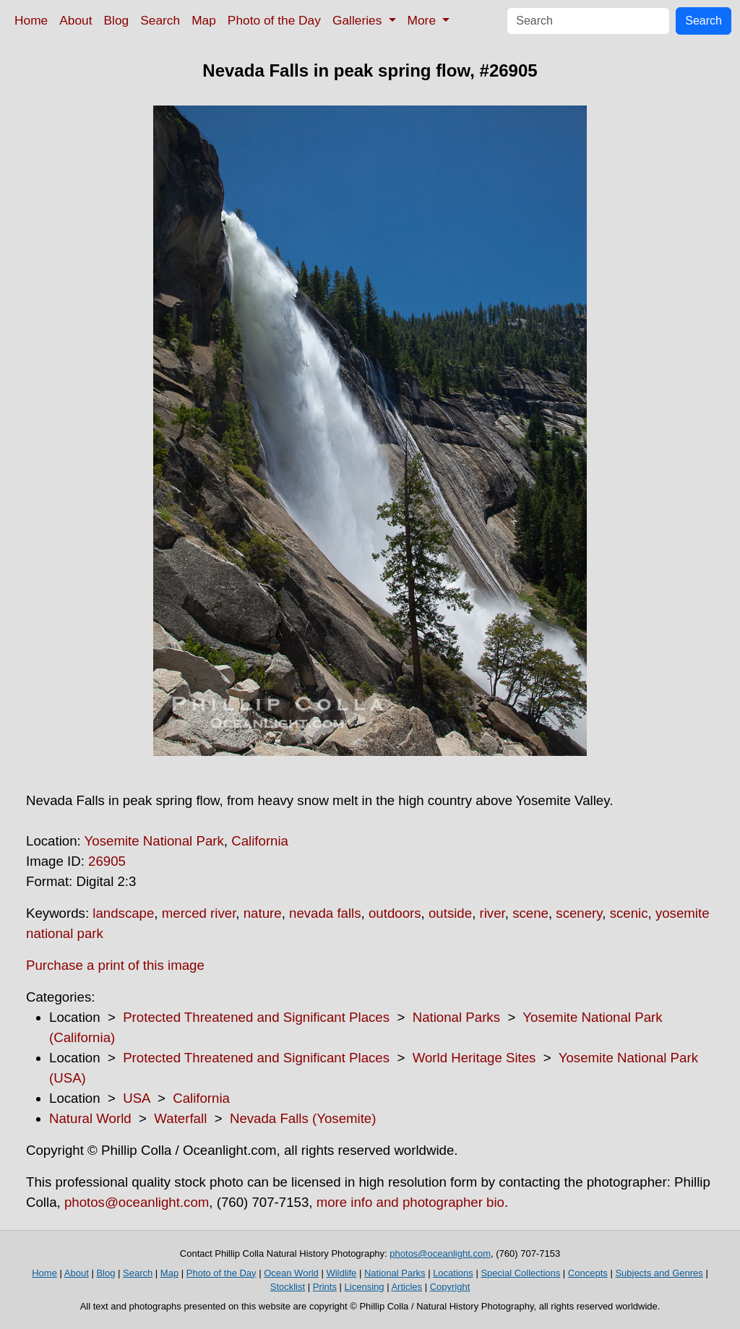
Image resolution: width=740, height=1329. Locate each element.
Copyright (450, 1286)
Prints (325, 1286)
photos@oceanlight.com (136, 1202)
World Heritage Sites (474, 1057)
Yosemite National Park (154, 840)
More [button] (423, 20)
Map (204, 20)
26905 (107, 861)
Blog (116, 20)
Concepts (588, 1273)
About (75, 20)
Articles (406, 1286)
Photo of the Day (274, 20)
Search (160, 20)
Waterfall (180, 1118)
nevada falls (325, 913)
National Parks (456, 1017)
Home (31, 20)
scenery (579, 913)
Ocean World (291, 1273)
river (492, 913)
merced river (199, 913)
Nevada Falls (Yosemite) (303, 1118)
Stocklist (287, 1286)
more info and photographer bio (410, 1202)
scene (530, 913)
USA (136, 1098)
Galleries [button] (358, 20)
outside (450, 913)
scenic (629, 913)
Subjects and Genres (658, 1273)
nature (263, 913)
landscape (123, 913)
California (259, 840)
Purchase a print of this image (115, 965)
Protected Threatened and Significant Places (256, 1017)
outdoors (395, 913)
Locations (453, 1273)
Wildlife (341, 1273)
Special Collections (520, 1273)
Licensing (364, 1286)
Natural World (90, 1118)
